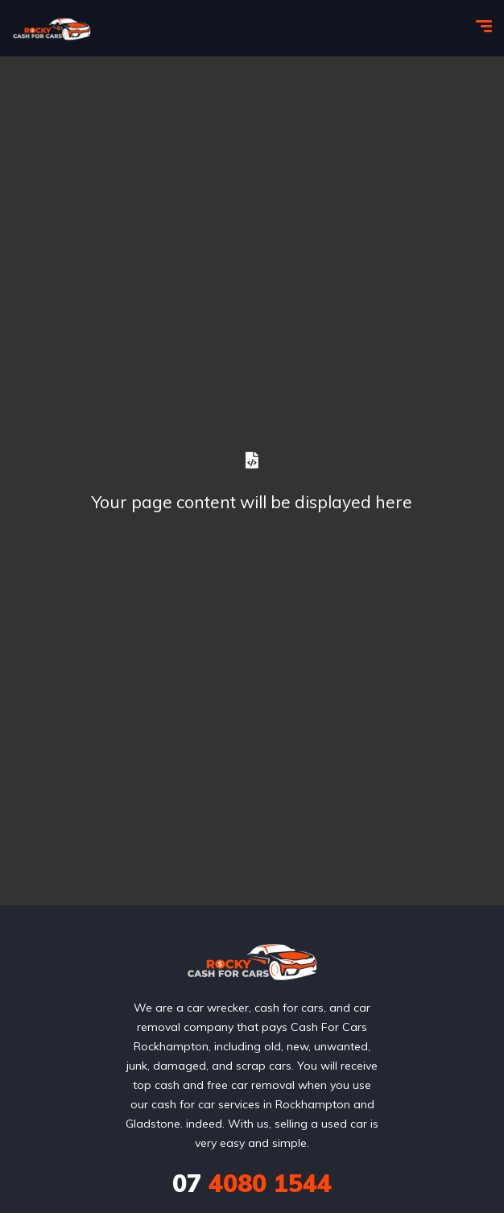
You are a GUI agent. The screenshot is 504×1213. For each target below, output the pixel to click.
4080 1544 (252, 1183)
